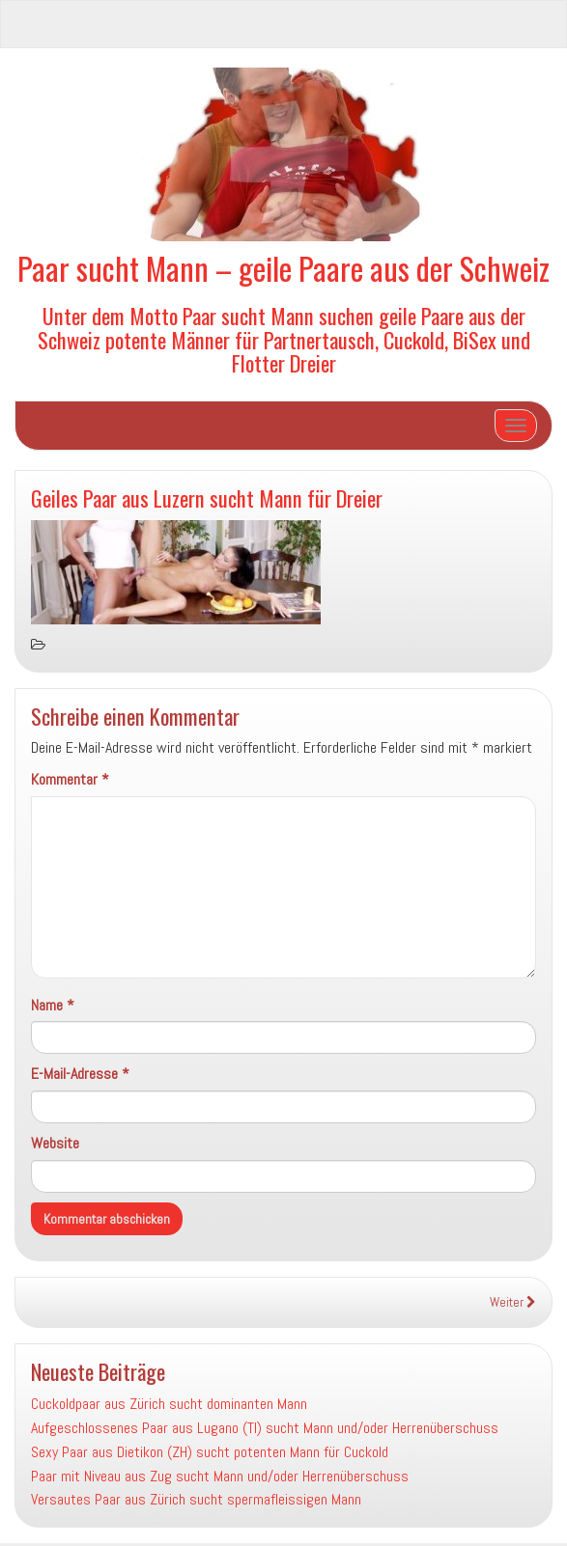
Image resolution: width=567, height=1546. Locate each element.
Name (52, 1005)
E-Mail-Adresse (80, 1073)
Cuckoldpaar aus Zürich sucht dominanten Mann (169, 1404)
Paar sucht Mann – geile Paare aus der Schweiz (283, 267)
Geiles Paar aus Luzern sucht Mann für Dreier (207, 497)
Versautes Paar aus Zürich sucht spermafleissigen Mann (196, 1499)
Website (55, 1143)
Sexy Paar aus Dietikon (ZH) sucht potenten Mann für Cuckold (209, 1452)
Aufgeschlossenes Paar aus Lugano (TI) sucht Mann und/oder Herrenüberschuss (264, 1428)
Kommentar (70, 779)
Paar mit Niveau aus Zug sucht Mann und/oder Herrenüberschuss (220, 1476)
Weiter (513, 1302)
